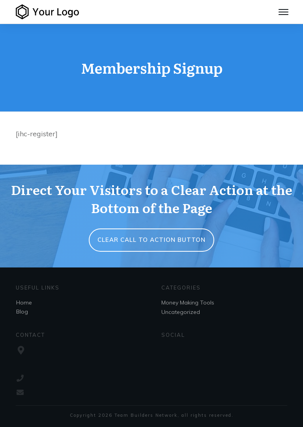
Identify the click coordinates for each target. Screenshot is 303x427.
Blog (22, 311)
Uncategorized (180, 312)
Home (24, 302)
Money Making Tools (187, 302)
